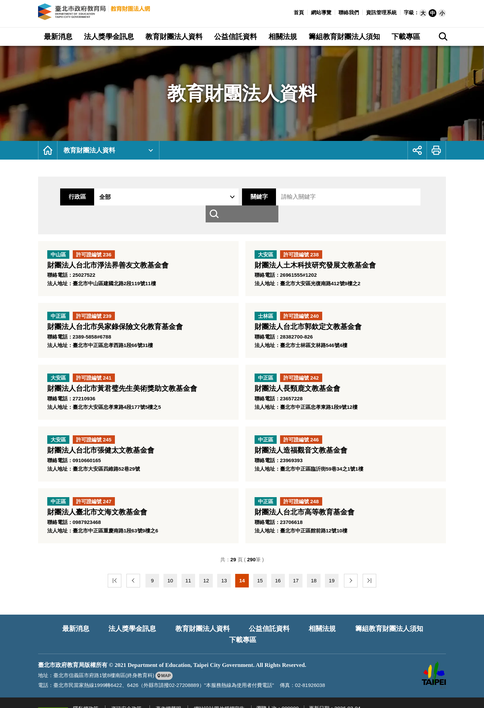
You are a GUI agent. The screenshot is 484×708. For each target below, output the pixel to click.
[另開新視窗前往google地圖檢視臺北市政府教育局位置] (164, 657)
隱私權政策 (85, 689)
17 (296, 575)
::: (290, 11)
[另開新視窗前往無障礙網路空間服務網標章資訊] (53, 693)
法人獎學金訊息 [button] (109, 37)
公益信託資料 (245, 622)
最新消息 (56, 622)
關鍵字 (250, 197)
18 (314, 575)
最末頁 (367, 575)
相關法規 (297, 622)
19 (332, 575)
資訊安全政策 (123, 689)
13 (224, 575)
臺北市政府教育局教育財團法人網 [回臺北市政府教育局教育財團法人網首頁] (106, 13)
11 (188, 575)
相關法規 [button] (283, 37)
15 (260, 575)
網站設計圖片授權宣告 (211, 689)
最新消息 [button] (58, 37)
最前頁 (116, 575)
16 (278, 575)
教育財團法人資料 (90, 150)
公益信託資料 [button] (235, 37)
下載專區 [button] (406, 37)
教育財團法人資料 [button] (174, 37)
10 (170, 575)
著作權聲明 (162, 689)
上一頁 (134, 575)
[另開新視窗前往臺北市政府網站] (434, 656)
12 (206, 575)
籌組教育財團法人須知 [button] (344, 37)
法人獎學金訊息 (111, 622)
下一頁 (350, 575)
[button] (423, 13)
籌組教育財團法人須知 (362, 622)
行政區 (68, 197)
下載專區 (428, 622)
